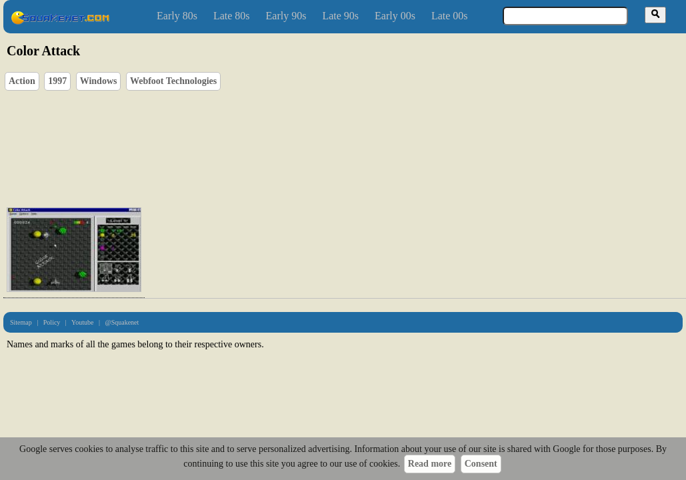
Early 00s (395, 15)
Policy (52, 322)
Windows (98, 81)
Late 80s (231, 15)
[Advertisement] (195, 145)
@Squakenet (122, 322)
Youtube (82, 322)
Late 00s (449, 15)
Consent (481, 464)
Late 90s (340, 15)
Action (22, 81)
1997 (57, 81)
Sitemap (21, 322)
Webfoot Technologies (173, 81)
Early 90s (286, 15)
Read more (429, 464)
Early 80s (177, 15)
